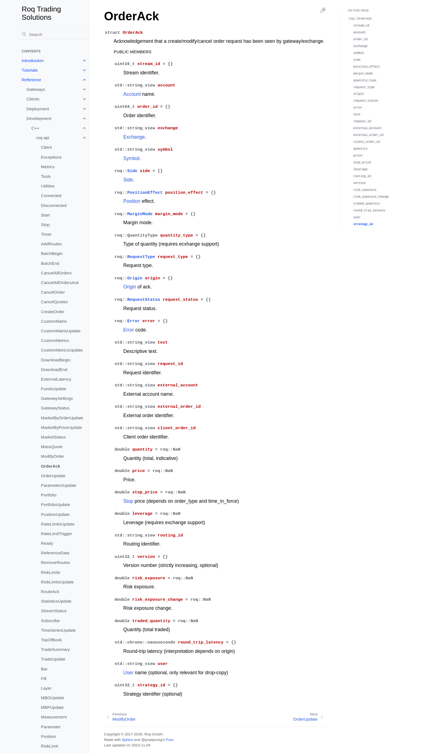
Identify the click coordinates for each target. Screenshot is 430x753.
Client (46, 147)
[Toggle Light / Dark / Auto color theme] (323, 10)
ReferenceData (55, 552)
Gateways (36, 89)
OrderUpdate (53, 475)
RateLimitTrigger (56, 533)
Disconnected (53, 205)
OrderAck (50, 466)
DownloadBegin (55, 360)
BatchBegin (52, 253)
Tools (46, 176)
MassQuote (52, 446)
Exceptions (51, 157)
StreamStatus (53, 610)
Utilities (48, 186)
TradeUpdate (53, 659)
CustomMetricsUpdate (62, 350)
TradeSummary (55, 649)
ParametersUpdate (58, 485)
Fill (43, 678)
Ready (47, 543)
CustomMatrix (54, 321)
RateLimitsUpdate (57, 524)
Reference (31, 79)
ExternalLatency (56, 379)
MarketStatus (53, 437)
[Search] (53, 34)
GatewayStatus (55, 408)
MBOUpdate (52, 697)
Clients (33, 99)
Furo (170, 740)
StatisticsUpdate (56, 601)
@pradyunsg (151, 740)
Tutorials (30, 70)
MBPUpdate (52, 707)
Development (39, 118)
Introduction (33, 60)
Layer (46, 688)
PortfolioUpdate (55, 504)
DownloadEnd (54, 369)
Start (45, 215)
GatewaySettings (57, 398)
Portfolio (48, 495)
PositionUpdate (55, 514)
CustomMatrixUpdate (61, 330)
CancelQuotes (54, 301)
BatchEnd (50, 263)
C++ (35, 128)
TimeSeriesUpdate (58, 630)
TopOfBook (51, 639)
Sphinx (127, 740)
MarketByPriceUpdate (61, 427)
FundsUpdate (53, 388)
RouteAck (50, 591)
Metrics (48, 166)
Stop (45, 224)
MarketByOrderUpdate (62, 417)
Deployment (38, 108)
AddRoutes (51, 243)
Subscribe (50, 620)
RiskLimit (49, 746)
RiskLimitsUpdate (57, 582)
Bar (44, 669)
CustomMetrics (55, 340)
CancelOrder (53, 292)
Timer (46, 234)
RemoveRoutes (55, 562)
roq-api (42, 137)
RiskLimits (50, 572)
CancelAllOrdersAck (60, 282)
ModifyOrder (52, 456)
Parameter (51, 726)
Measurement (54, 717)
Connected (51, 195)
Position (48, 736)
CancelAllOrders (56, 273)
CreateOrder (52, 311)
